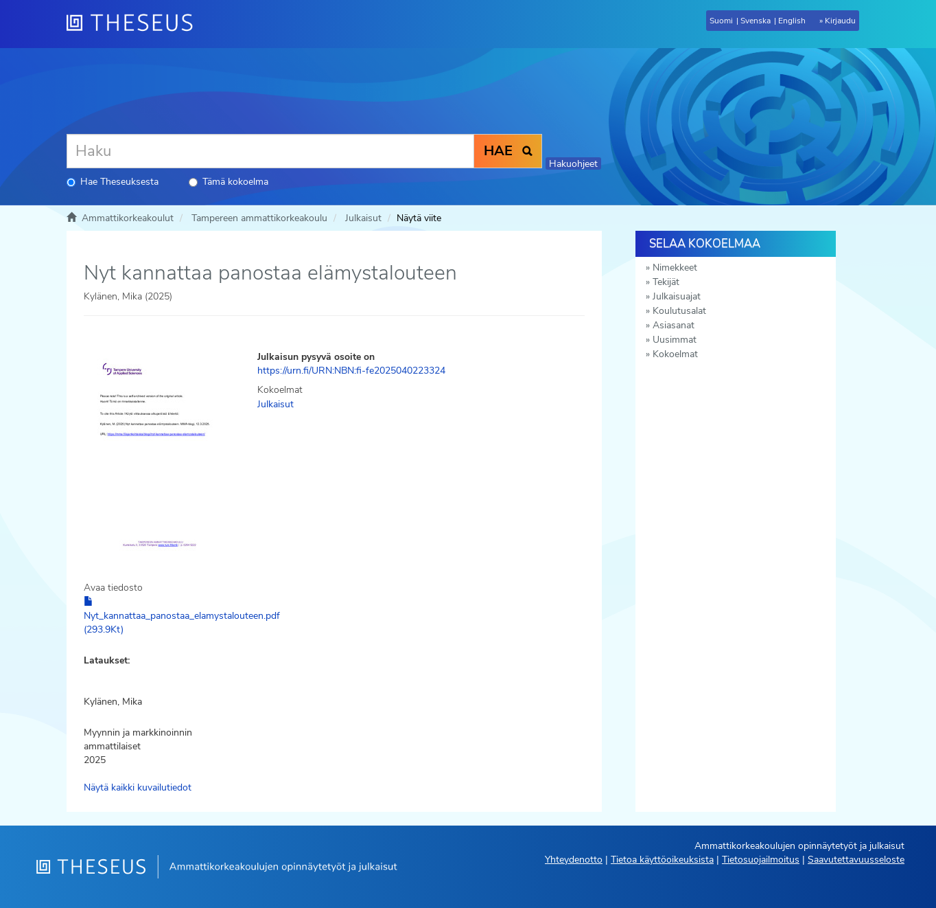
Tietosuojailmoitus (760, 859)
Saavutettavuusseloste (856, 859)
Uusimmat (675, 339)
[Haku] (270, 151)
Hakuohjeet (573, 163)
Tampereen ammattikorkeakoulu (259, 218)
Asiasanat (673, 325)
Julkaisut (363, 218)
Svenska (755, 20)
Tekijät (666, 281)
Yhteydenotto (573, 859)
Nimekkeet (675, 267)
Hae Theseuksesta (113, 181)
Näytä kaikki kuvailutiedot (137, 787)
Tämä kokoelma (228, 181)
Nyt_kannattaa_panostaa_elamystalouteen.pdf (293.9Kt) (182, 616)
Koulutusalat (679, 310)
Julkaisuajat (677, 296)
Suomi (721, 20)
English (792, 20)
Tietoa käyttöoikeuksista (662, 859)
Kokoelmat (675, 354)
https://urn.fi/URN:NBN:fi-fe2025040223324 (351, 370)
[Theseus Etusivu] (135, 24)
